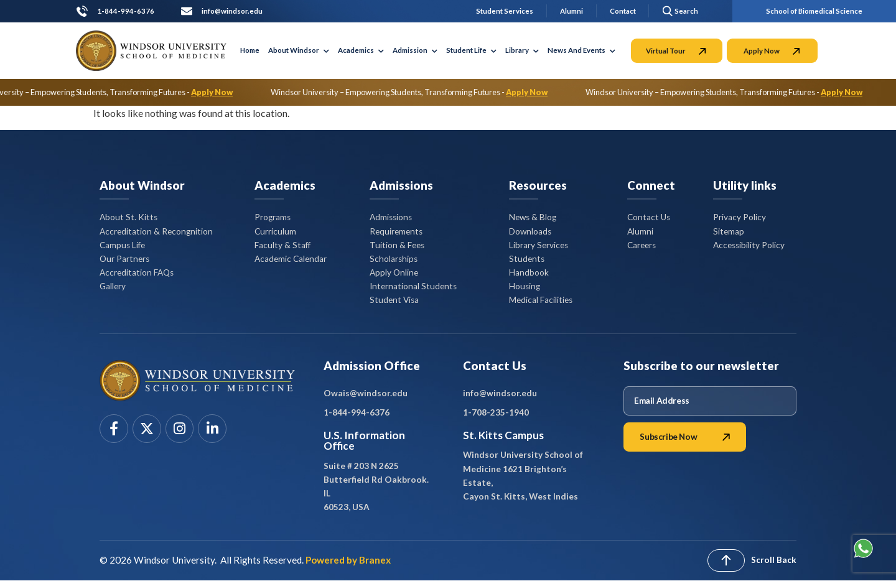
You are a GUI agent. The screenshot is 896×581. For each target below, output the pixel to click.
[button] (678, 11)
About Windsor (298, 50)
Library (522, 50)
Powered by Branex (348, 559)
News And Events (581, 50)
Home (249, 50)
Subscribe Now (685, 437)
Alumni (571, 11)
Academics (361, 50)
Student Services (504, 11)
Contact (623, 11)
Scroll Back (773, 560)
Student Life (471, 50)
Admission (415, 50)
